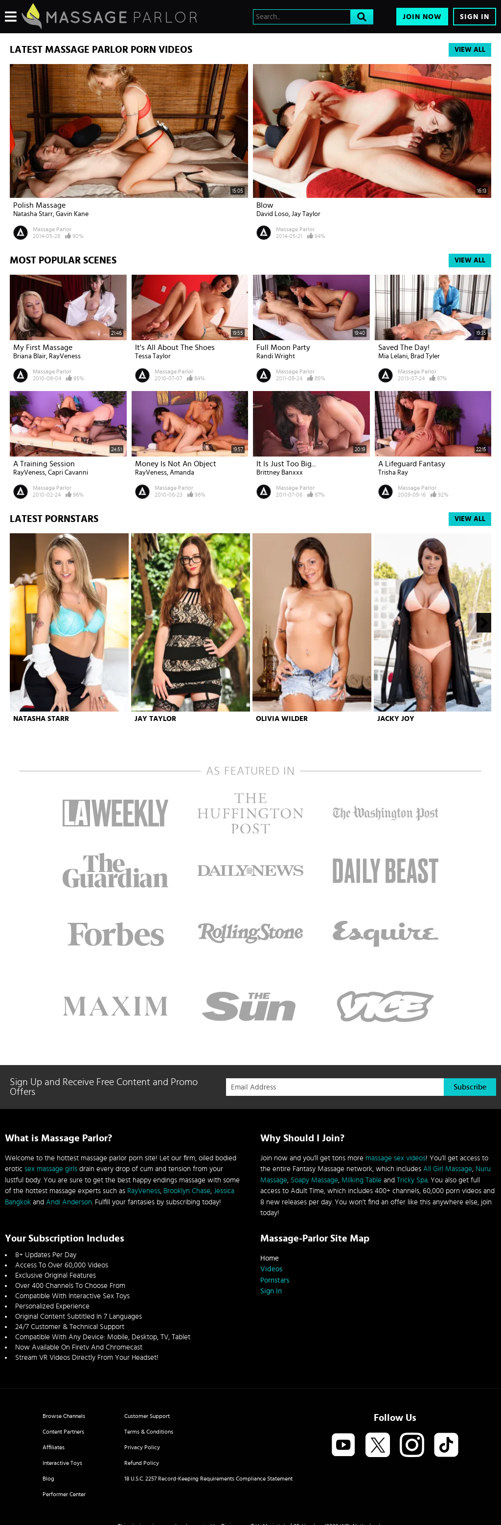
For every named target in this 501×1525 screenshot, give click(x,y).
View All (470, 49)
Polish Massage (39, 205)
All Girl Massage (447, 1169)
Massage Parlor (52, 229)
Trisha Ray (393, 472)
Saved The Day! (404, 347)
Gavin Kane (72, 214)
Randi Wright (275, 356)
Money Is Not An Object (175, 464)
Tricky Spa (412, 1180)
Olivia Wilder (282, 718)
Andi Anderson (69, 1202)
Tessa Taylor (153, 356)
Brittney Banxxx (279, 472)
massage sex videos (395, 1158)
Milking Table (362, 1180)
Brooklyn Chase (186, 1191)
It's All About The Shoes (175, 347)
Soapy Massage (314, 1180)
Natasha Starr (33, 214)
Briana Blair (29, 356)
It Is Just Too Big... (286, 464)
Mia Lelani (393, 356)
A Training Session (44, 464)
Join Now (422, 17)
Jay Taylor (306, 214)
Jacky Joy (395, 718)
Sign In (474, 17)
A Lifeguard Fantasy (411, 464)
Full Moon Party (283, 347)
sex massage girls (50, 1169)
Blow (264, 205)
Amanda (182, 472)
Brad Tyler (425, 356)
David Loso (272, 214)
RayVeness (65, 356)
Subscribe (470, 1087)
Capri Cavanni (68, 472)
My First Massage (42, 347)
